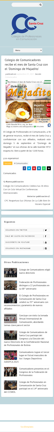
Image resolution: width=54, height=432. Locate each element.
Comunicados (11, 77)
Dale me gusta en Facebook (27, 236)
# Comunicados (21, 163)
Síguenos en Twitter (27, 230)
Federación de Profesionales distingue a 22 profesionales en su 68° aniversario (34, 285)
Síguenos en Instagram (27, 248)
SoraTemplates (27, 427)
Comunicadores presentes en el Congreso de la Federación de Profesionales (34, 372)
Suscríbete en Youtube (27, 242)
